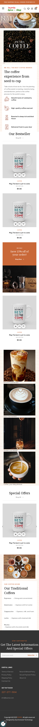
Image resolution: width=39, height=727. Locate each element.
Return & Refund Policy (27, 672)
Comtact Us (6, 681)
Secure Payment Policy (28, 675)
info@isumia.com (8, 698)
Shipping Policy (7, 678)
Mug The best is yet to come (19, 184)
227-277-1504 (9, 692)
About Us (23, 678)
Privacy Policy (6, 675)
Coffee (19, 181)
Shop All (19, 138)
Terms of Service (7, 672)
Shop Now (19, 259)
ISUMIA (19, 717)
